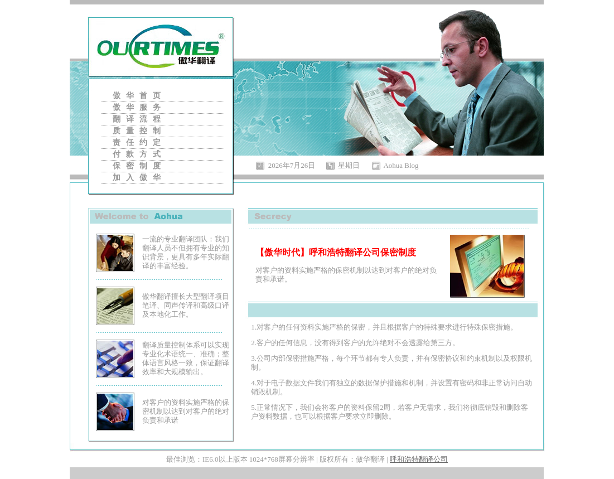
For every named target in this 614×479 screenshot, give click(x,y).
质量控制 (139, 131)
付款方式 (139, 154)
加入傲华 (139, 177)
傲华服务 (139, 107)
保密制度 (139, 166)
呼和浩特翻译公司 (419, 459)
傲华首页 (139, 95)
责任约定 (139, 142)
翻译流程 (139, 119)
